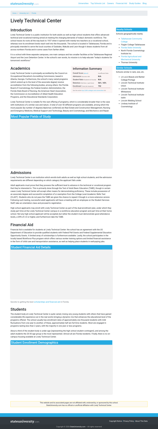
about (86, 73)
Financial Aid (121, 3)
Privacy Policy (128, 421)
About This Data (141, 421)
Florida (34, 13)
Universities (83, 3)
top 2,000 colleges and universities (93, 90)
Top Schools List (97, 3)
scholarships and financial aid (47, 302)
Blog (145, 3)
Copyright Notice (115, 421)
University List (24, 13)
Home (14, 13)
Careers (110, 3)
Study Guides (135, 3)
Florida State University (131, 47)
